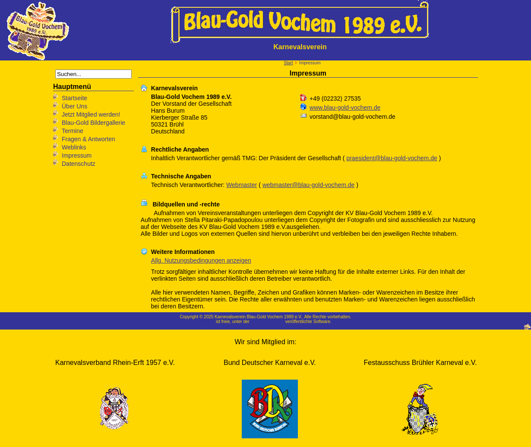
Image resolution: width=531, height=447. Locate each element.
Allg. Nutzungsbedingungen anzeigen (201, 260)
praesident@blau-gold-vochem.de (391, 158)
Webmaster (241, 184)
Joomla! (207, 321)
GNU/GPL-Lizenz (267, 321)
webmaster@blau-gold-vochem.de (308, 184)
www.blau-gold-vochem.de (345, 107)
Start (288, 62)
